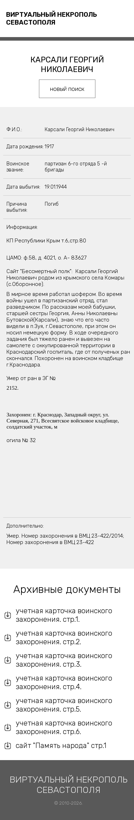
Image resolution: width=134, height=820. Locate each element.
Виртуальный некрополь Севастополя (51, 18)
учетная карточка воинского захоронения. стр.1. (64, 615)
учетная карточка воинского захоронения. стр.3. (64, 659)
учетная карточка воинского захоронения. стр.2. (64, 637)
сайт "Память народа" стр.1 (61, 745)
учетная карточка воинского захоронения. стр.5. (64, 704)
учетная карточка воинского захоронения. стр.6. (64, 727)
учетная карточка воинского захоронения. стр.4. (64, 682)
